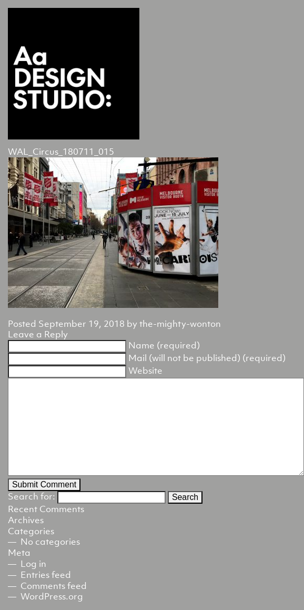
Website (145, 370)
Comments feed (54, 586)
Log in (33, 563)
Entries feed (46, 575)
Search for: (31, 496)
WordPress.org (52, 596)
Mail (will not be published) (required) (207, 358)
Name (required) (164, 345)
